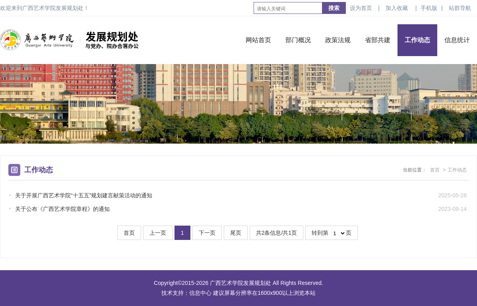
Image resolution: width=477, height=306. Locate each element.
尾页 (235, 233)
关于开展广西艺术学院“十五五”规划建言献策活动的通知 (83, 195)
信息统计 (457, 40)
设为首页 (361, 8)
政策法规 (338, 40)
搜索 (333, 8)
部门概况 (298, 40)
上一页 (157, 233)
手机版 (429, 8)
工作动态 (417, 40)
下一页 (207, 233)
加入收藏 (397, 8)
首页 (435, 170)
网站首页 (258, 40)
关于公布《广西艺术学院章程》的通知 (62, 209)
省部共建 (377, 40)
